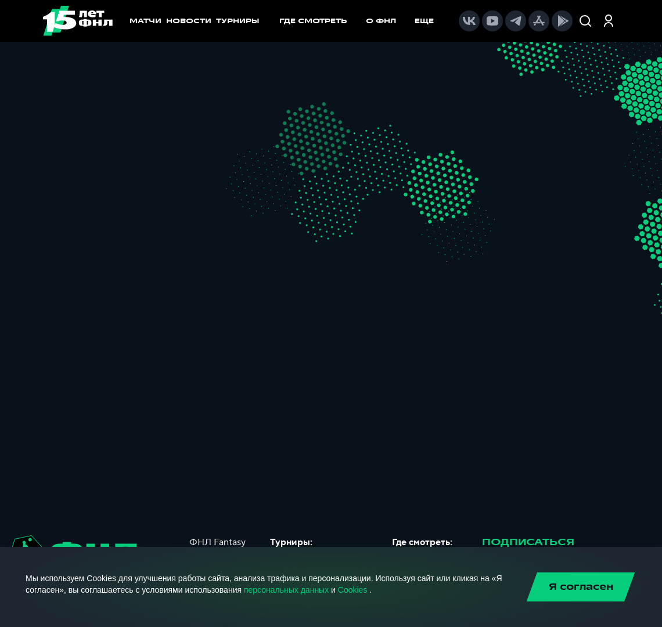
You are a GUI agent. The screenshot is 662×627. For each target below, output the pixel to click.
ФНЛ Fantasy (217, 542)
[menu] (362, 21)
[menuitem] (319, 21)
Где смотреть (319, 21)
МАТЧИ (145, 21)
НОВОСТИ (188, 21)
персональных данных (286, 589)
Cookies (353, 589)
